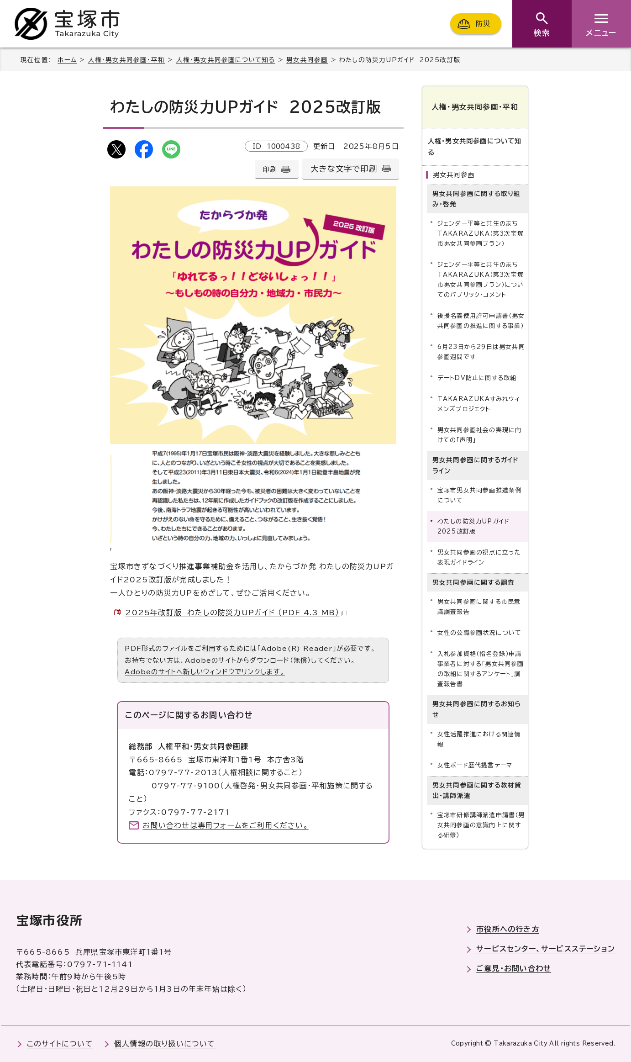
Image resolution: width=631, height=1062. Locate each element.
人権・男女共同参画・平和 (126, 60)
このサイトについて (60, 1043)
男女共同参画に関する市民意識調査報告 (479, 607)
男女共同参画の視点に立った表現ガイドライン (479, 557)
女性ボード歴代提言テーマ (474, 765)
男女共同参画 (307, 60)
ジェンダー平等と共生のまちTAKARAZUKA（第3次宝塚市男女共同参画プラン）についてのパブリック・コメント (480, 280)
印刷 (270, 169)
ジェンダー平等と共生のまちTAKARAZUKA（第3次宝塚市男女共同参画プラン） (480, 234)
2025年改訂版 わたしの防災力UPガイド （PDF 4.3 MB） (236, 612)
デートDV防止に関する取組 (477, 378)
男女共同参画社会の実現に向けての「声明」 (479, 435)
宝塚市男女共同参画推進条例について (479, 495)
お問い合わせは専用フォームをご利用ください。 (225, 825)
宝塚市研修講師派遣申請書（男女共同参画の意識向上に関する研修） (481, 825)
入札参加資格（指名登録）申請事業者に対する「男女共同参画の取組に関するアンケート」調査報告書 (480, 669)
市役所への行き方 (507, 929)
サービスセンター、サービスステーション (545, 948)
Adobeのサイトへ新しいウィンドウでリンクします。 (205, 671)
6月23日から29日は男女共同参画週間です (481, 352)
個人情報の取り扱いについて (165, 1043)
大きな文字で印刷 (343, 169)
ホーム (67, 60)
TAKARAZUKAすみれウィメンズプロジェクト (479, 404)
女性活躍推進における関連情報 (479, 739)
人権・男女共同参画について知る (225, 60)
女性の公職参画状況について (479, 633)
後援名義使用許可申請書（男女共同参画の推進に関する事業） (481, 321)
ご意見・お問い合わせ (513, 968)
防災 (483, 23)
